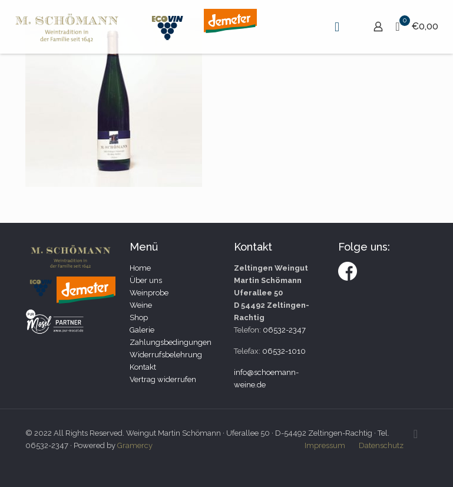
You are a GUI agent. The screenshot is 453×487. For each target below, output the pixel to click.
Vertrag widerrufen (163, 379)
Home (140, 268)
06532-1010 (284, 351)
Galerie (142, 329)
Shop (139, 317)
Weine (141, 305)
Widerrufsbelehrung (166, 354)
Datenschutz (381, 445)
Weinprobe (149, 292)
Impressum (325, 445)
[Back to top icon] (416, 434)
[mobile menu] (337, 27)
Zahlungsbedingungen (170, 342)
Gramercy (135, 445)
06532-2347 (284, 329)
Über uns (146, 280)
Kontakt (143, 367)
